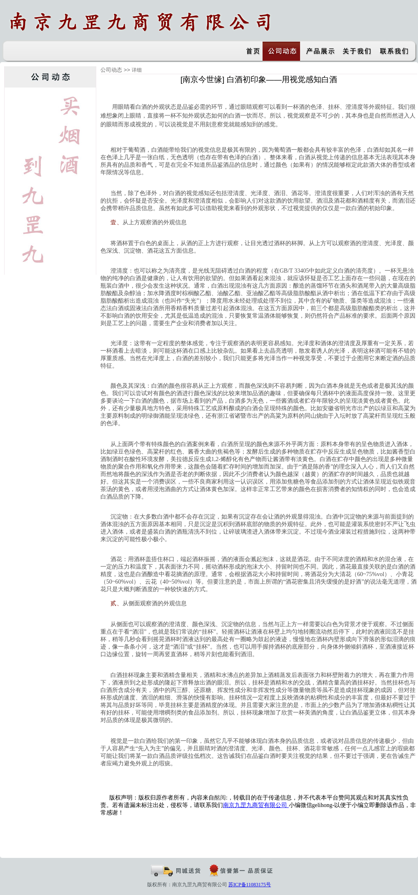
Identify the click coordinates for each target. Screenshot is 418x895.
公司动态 (111, 70)
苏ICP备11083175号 (249, 884)
